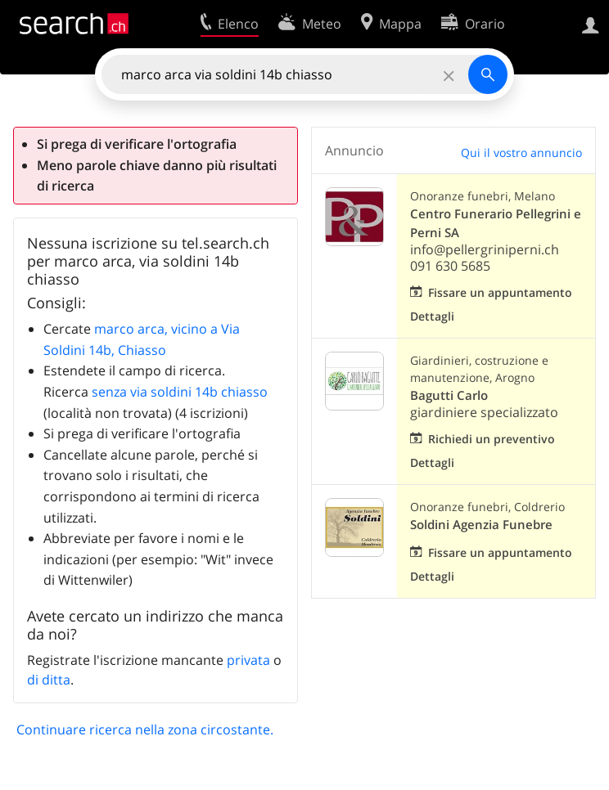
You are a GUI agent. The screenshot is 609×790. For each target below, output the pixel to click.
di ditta (48, 680)
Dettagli (432, 316)
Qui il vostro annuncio (521, 152)
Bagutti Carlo (449, 395)
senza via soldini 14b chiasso (180, 392)
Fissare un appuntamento (500, 292)
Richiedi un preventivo (491, 439)
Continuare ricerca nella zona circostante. (144, 729)
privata (248, 660)
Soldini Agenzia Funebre (481, 524)
